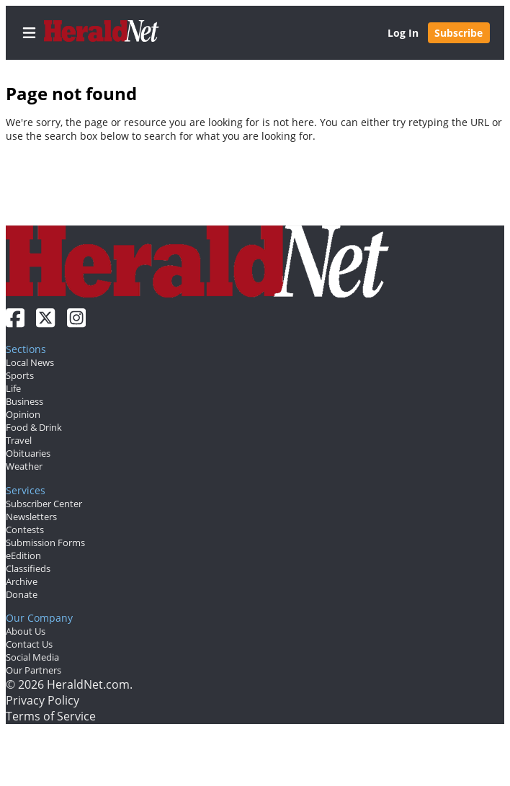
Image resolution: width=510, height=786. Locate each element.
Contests (25, 529)
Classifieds (28, 568)
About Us (25, 631)
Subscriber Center (44, 503)
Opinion (23, 414)
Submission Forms (45, 542)
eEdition (23, 555)
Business (24, 401)
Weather (24, 466)
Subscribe (458, 33)
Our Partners (33, 670)
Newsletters (31, 516)
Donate (21, 594)
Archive (21, 581)
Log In (403, 33)
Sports (20, 375)
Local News (30, 362)
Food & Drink (34, 427)
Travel (19, 440)
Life (13, 388)
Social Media (32, 657)
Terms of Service (51, 716)
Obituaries (28, 453)
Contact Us (29, 644)
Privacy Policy (42, 700)
